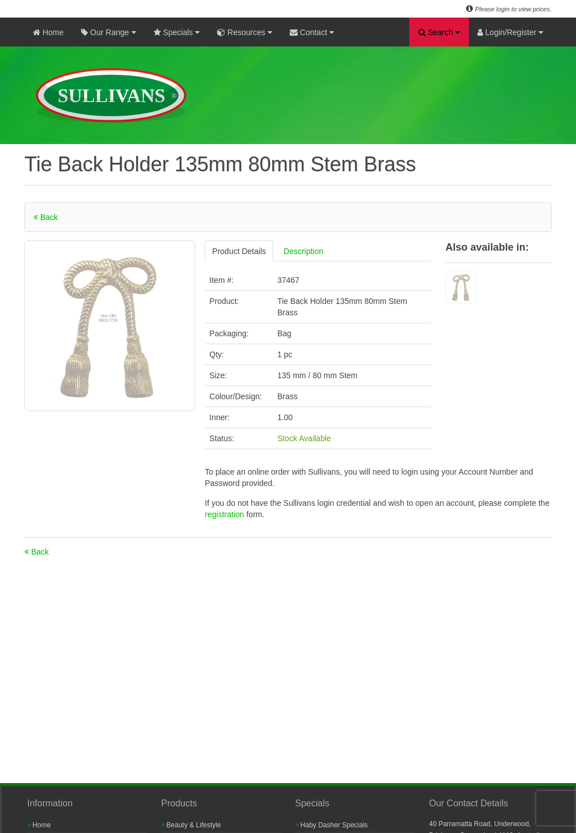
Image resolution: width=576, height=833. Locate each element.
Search (439, 32)
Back (45, 217)
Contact (312, 32)
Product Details (239, 251)
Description (303, 251)
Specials (177, 32)
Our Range (108, 32)
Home (48, 32)
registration (225, 514)
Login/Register (510, 32)
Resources (244, 32)
